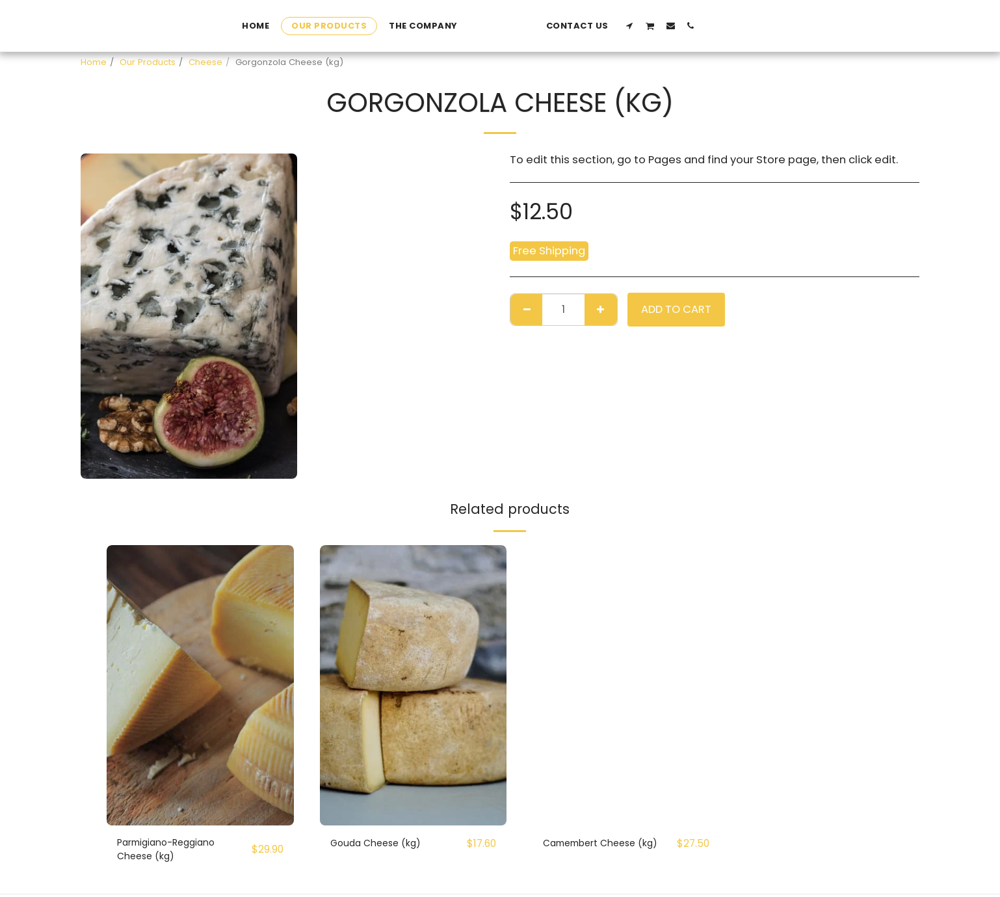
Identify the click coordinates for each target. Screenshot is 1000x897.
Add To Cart (676, 309)
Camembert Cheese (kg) (599, 851)
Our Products (148, 62)
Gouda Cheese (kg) (383, 843)
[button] (717, 25)
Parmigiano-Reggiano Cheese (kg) (176, 851)
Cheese (205, 62)
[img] (200, 685)
